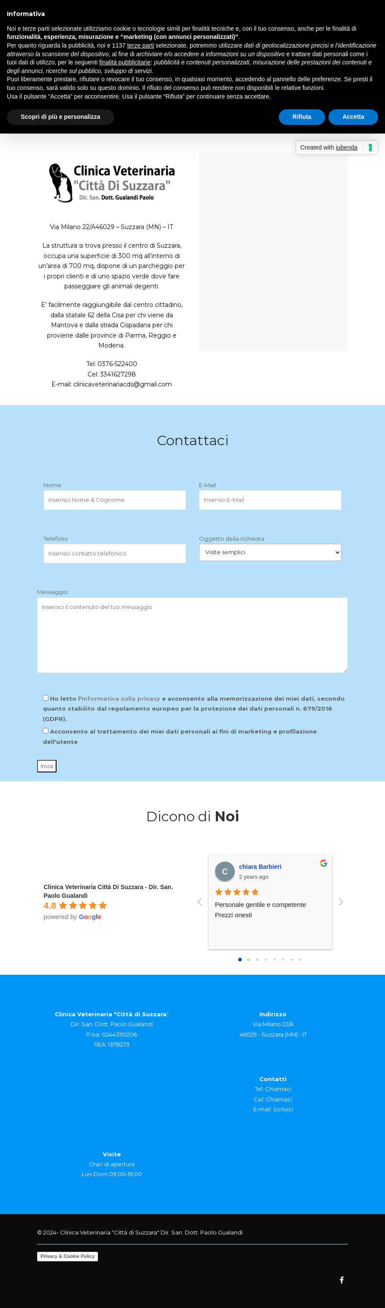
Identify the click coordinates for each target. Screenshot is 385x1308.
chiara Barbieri (260, 866)
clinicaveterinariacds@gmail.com (122, 384)
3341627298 (118, 374)
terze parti (140, 45)
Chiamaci (278, 1088)
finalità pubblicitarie (125, 62)
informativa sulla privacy (121, 698)
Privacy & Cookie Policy (68, 1256)
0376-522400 (117, 364)
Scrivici (283, 1109)
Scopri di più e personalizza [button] (60, 116)
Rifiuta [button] (302, 116)
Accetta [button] (353, 116)
